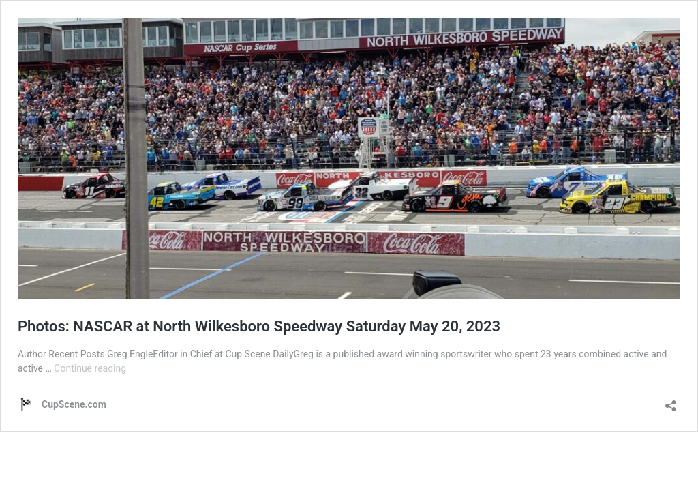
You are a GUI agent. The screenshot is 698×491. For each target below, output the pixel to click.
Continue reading (90, 368)
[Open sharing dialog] (670, 401)
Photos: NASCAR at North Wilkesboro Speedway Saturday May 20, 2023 (259, 326)
